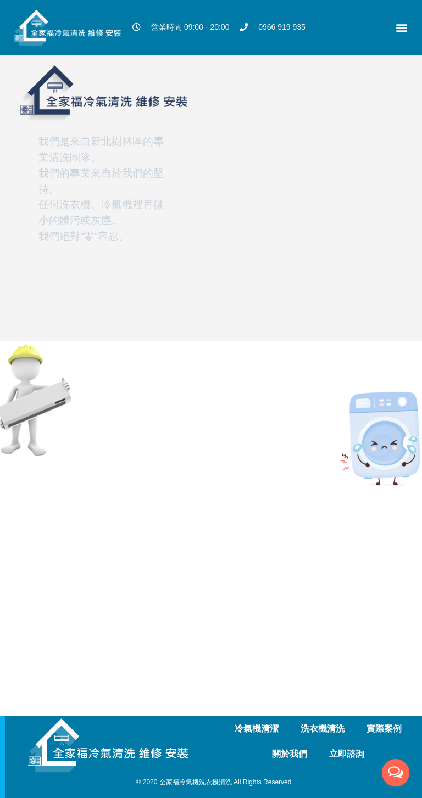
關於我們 (289, 753)
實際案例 (384, 728)
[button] (402, 27)
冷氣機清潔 (257, 728)
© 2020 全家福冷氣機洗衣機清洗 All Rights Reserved (214, 782)
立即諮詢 (346, 753)
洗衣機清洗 (323, 728)
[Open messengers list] (395, 772)
